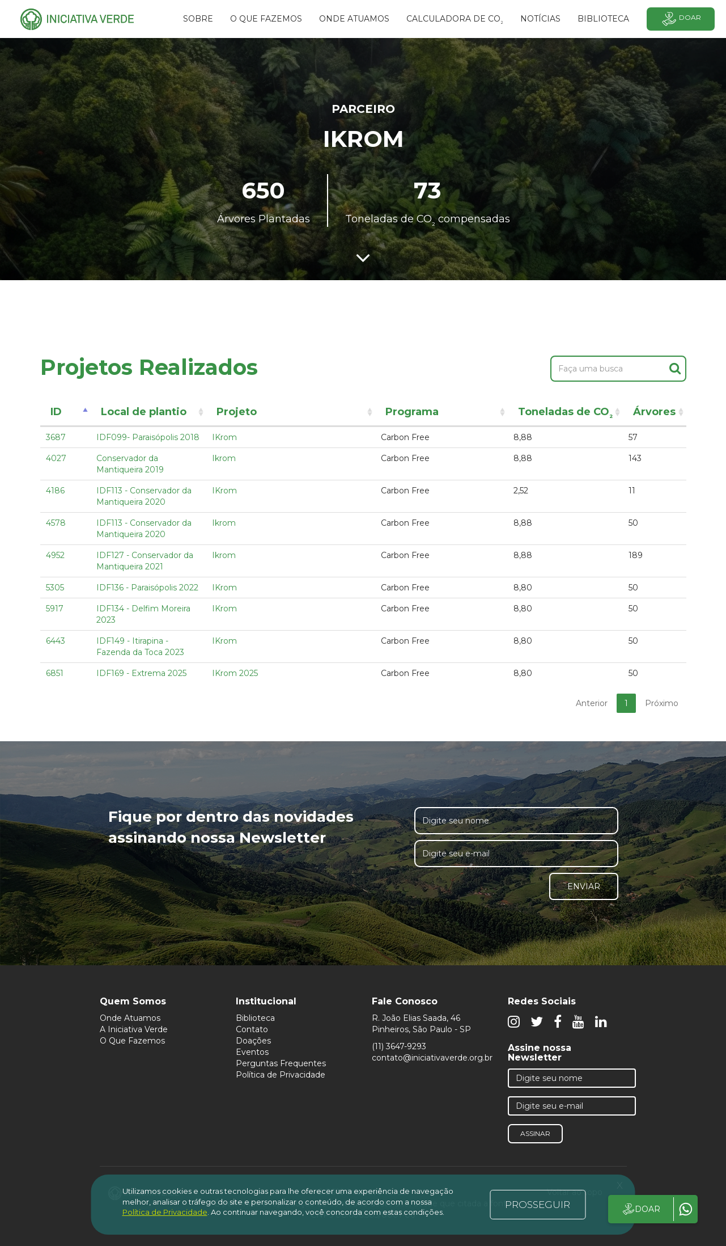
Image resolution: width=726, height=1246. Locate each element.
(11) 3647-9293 (399, 1046)
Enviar (583, 886)
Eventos (252, 1052)
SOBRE (198, 19)
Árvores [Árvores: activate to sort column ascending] (654, 412)
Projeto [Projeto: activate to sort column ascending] (236, 412)
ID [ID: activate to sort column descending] (56, 412)
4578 (56, 523)
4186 (55, 490)
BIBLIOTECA (603, 19)
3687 (56, 437)
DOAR (640, 1209)
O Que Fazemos (132, 1041)
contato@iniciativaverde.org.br (432, 1058)
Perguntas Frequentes (281, 1063)
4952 (55, 555)
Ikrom (224, 458)
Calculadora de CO (454, 20)
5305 (55, 587)
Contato (252, 1029)
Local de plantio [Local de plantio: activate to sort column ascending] (143, 412)
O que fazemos (266, 19)
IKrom (224, 437)
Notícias (540, 19)
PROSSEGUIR (537, 1204)
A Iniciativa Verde (134, 1029)
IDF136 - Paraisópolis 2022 (147, 587)
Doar (680, 19)
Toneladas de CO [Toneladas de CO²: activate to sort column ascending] (565, 414)
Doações (253, 1041)
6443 (55, 641)
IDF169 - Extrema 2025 (141, 673)
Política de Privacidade (280, 1075)
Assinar (535, 1133)
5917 (54, 608)
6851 (54, 673)
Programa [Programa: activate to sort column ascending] (412, 412)
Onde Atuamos (130, 1018)
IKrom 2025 (235, 673)
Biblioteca (255, 1018)
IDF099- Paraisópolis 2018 (147, 437)
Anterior (592, 703)
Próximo (661, 703)
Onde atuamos (354, 19)
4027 (56, 458)
